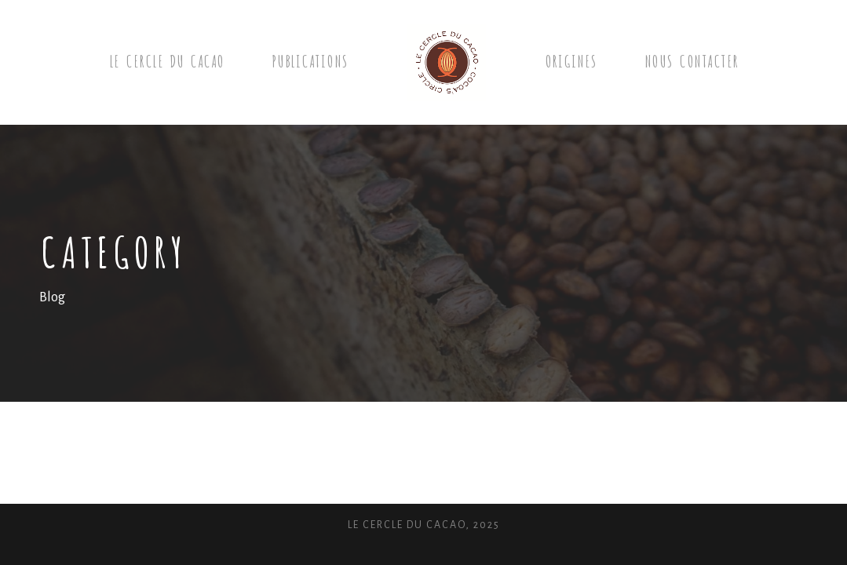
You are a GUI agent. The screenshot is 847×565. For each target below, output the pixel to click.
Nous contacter (691, 60)
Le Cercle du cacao (167, 60)
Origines (571, 60)
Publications (310, 60)
